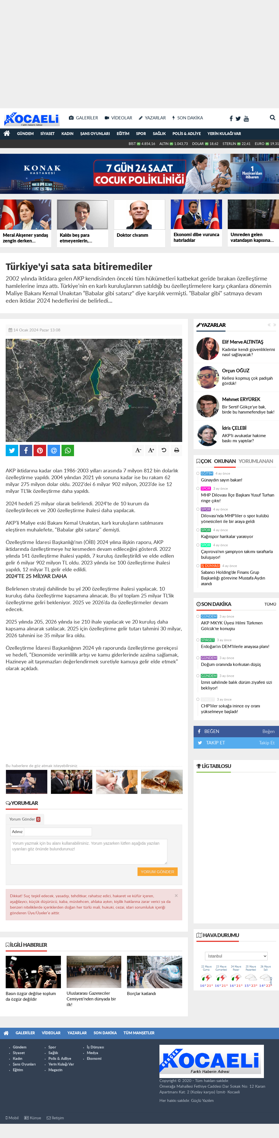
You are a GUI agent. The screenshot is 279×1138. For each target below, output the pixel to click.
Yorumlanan (256, 461)
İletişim (55, 1118)
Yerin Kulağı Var (224, 134)
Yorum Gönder (24, 819)
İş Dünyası (210, 566)
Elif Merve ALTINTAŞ (242, 342)
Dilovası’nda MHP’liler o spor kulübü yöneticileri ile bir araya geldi (235, 519)
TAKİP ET (215, 743)
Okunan (225, 461)
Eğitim (123, 134)
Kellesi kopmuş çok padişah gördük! (247, 381)
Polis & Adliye (187, 134)
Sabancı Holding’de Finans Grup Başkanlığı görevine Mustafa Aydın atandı (233, 578)
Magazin (55, 1070)
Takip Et (267, 743)
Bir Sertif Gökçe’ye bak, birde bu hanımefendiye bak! (248, 409)
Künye (32, 1118)
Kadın (67, 134)
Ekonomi (94, 1059)
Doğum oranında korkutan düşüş (231, 665)
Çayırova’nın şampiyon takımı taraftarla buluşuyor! (237, 555)
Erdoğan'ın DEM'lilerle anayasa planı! (235, 647)
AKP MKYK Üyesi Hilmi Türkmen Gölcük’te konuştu (231, 626)
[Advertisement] (53, 53)
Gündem (25, 134)
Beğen (268, 731)
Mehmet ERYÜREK (241, 399)
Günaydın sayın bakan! (221, 480)
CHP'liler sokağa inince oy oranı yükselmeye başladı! (230, 709)
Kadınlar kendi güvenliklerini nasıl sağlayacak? (248, 352)
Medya (92, 1053)
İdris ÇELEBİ (234, 428)
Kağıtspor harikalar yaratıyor (227, 537)
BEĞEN (210, 731)
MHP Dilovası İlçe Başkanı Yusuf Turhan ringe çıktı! (237, 498)
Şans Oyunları (95, 134)
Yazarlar (210, 325)
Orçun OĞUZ (235, 371)
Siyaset (47, 134)
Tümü (270, 605)
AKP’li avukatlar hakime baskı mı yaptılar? (244, 438)
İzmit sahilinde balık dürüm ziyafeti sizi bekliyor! (236, 685)
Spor (141, 134)
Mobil (12, 1118)
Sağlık (159, 134)
